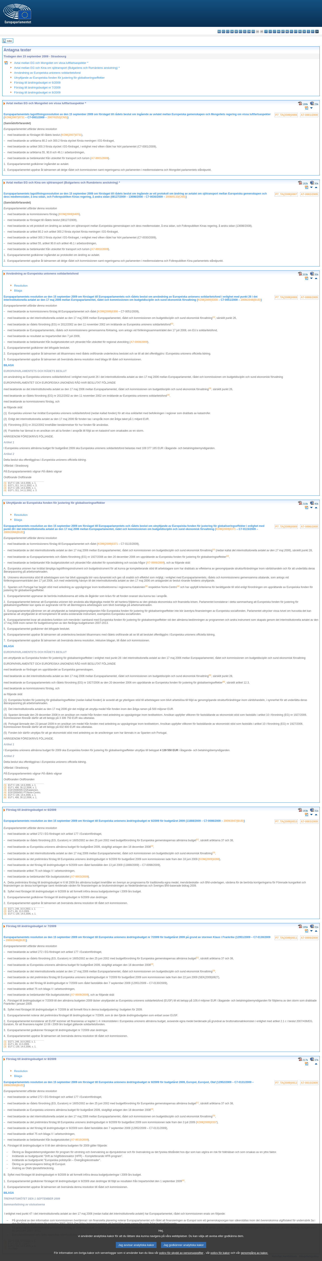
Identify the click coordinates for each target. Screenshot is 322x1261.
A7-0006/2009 (309, 526)
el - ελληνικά (244, 31)
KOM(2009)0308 (208, 299)
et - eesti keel (240, 31)
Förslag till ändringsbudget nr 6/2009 (37, 82)
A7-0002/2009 (309, 194)
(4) (5, 490)
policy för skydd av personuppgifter (181, 1257)
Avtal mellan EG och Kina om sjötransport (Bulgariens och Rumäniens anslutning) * (67, 67)
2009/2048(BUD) (251, 299)
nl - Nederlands (287, 31)
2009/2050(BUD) (14, 1085)
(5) (5, 795)
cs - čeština (227, 31)
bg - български (219, 31)
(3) (5, 488)
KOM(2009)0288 (209, 859)
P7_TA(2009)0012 (286, 1082)
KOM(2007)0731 (14, 117)
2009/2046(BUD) (16, 940)
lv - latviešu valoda (270, 31)
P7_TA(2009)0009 (286, 526)
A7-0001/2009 (309, 115)
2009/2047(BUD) (234, 820)
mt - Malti (283, 31)
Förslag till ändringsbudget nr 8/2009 (37, 92)
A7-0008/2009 (309, 297)
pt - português (295, 31)
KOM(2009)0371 (226, 529)
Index (9, 41)
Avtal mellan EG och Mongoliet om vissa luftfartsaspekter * (51, 63)
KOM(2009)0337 (207, 1122)
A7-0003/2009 (309, 821)
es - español (223, 31)
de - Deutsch (236, 31)
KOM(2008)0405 (69, 214)
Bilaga (18, 290)
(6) (5, 797)
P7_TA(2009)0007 (286, 194)
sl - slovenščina (308, 31)
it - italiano (266, 31)
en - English (249, 31)
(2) (5, 485)
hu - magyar (278, 31)
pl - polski (291, 31)
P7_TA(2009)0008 (286, 297)
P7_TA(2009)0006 (286, 115)
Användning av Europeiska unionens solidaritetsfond (47, 72)
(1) (5, 483)
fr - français (253, 31)
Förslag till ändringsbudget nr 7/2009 (37, 87)
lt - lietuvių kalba (274, 31)
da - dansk (232, 31)
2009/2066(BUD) (14, 532)
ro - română (300, 31)
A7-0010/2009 (309, 1082)
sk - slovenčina (304, 31)
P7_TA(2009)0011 (286, 937)
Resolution (21, 285)
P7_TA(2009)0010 (286, 821)
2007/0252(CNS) (57, 117)
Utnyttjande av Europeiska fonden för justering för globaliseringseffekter (59, 77)
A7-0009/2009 (309, 937)
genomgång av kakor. (254, 1257)
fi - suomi (312, 31)
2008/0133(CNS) (176, 196)
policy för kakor (220, 1257)
